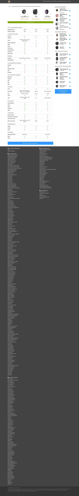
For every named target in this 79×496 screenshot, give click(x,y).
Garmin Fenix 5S (11, 301)
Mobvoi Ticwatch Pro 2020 (12, 222)
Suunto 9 (9, 199)
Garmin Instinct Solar (11, 230)
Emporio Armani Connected (13, 256)
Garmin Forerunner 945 (12, 206)
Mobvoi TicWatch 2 (11, 294)
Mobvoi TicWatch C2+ (11, 226)
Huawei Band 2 (10, 409)
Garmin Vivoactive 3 (11, 290)
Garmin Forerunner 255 (12, 183)
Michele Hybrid (42, 164)
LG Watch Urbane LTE (11, 356)
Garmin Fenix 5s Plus (11, 273)
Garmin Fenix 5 (10, 302)
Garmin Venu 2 (10, 218)
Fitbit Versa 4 (10, 177)
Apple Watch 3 (10, 293)
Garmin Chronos (11, 270)
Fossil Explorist (10, 278)
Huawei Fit (9, 319)
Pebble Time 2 (10, 323)
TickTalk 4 (41, 194)
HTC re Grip (10, 460)
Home (9, 149)
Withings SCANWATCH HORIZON (45, 149)
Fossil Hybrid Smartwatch (44, 156)
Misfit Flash (10, 470)
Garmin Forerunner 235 (12, 286)
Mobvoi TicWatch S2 (11, 257)
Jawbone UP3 (10, 473)
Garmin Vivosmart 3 (11, 410)
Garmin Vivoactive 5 (11, 162)
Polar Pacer (10, 181)
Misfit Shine (10, 469)
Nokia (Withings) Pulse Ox (12, 462)
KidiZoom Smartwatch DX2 (44, 197)
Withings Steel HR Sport (44, 160)
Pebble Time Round (11, 335)
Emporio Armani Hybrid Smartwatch (46, 157)
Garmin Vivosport (11, 412)
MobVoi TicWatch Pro (11, 274)
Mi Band (9, 418)
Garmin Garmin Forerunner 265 (13, 166)
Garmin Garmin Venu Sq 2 (12, 169)
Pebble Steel (10, 358)
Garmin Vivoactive (11, 361)
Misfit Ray (9, 440)
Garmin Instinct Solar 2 (12, 161)
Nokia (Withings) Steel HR (44, 181)
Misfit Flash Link (10, 455)
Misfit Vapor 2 (10, 264)
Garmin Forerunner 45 (12, 249)
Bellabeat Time (42, 152)
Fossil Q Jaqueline (43, 174)
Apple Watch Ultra (11, 172)
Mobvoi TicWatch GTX (11, 228)
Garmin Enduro (10, 201)
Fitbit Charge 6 (10, 378)
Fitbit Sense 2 (10, 178)
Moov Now (10, 449)
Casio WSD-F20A (11, 276)
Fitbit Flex (9, 484)
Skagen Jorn (42, 178)
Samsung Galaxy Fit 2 (11, 386)
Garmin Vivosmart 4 (11, 399)
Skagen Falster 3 (11, 236)
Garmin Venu (10, 244)
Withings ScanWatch (43, 150)
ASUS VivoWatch (11, 345)
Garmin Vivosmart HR (11, 445)
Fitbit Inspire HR (10, 397)
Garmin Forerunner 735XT (12, 326)
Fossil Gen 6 (10, 189)
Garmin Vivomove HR (43, 166)
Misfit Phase (42, 179)
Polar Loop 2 (10, 448)
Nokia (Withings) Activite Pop (45, 186)
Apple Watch (10, 374)
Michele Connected (43, 172)
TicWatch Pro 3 (10, 212)
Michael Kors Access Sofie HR (13, 255)
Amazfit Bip (10, 407)
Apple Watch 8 (10, 180)
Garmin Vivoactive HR (11, 327)
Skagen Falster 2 (11, 253)
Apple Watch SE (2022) (12, 170)
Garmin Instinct (10, 260)
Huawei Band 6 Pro (11, 384)
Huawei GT (10, 232)
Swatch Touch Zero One (12, 353)
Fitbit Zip (9, 480)
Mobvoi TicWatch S (11, 297)
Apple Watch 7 (10, 190)
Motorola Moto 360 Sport (12, 339)
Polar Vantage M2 (11, 211)
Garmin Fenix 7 (10, 173)
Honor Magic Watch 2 (11, 194)
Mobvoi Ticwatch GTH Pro (12, 186)
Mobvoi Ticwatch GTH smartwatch (14, 198)
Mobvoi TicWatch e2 (11, 258)
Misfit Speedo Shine (11, 453)
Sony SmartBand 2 (11, 452)
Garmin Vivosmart (11, 477)
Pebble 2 (9, 324)
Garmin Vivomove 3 (11, 235)
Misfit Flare (10, 411)
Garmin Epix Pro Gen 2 (12, 160)
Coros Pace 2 (10, 210)
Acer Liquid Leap (11, 420)
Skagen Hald (42, 177)
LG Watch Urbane (11, 351)
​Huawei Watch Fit (11, 197)
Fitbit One (9, 481)
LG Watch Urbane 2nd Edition (13, 333)
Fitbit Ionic (9, 298)
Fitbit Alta (9, 437)
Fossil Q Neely (42, 176)
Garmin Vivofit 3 (11, 436)
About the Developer (11, 150)
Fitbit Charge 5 (10, 381)
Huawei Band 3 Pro (11, 394)
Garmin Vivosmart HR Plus (12, 415)
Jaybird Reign (10, 439)
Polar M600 (10, 322)
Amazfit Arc (10, 405)
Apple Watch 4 (10, 265)
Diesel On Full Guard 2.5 (12, 266)
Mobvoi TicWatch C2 (11, 262)
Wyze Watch (10, 193)
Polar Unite (10, 227)
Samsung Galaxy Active (12, 251)
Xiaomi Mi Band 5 (11, 391)
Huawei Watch (10, 352)
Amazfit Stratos (10, 280)
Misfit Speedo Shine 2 (11, 427)
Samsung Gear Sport (11, 291)
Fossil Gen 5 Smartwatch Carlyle (13, 241)
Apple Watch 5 (10, 247)
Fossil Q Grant (42, 183)
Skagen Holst (42, 162)
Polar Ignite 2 (10, 208)
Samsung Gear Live (11, 366)
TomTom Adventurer (11, 316)
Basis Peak (9, 373)
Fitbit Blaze (10, 330)
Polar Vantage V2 (11, 203)
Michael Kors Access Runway (13, 261)
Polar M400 (10, 344)
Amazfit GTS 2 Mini (11, 215)
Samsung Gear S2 (11, 340)
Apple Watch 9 (10, 164)
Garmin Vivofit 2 (11, 478)
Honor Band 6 (10, 385)
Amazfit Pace (10, 281)
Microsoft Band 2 (11, 451)
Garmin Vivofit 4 (11, 406)
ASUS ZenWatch (10, 347)
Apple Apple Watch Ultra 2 (12, 156)
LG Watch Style (10, 307)
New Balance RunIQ (11, 311)
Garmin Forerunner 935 (12, 305)
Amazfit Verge (10, 252)
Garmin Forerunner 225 (12, 341)
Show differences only (30, 22)
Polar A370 (10, 419)
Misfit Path (41, 165)
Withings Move (42, 161)
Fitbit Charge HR (11, 464)
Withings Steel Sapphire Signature (46, 158)
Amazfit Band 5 (10, 390)
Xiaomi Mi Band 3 (11, 402)
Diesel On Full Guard (11, 287)
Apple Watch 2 (10, 320)
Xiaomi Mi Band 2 (11, 428)
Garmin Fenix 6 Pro (11, 205)
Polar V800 (10, 343)
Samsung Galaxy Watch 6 (12, 157)
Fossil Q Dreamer (11, 443)
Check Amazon (24, 18)
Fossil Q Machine (43, 168)
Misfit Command (43, 170)
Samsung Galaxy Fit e (11, 398)
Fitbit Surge (10, 372)
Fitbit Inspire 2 (10, 389)
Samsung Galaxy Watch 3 (12, 231)
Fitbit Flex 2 (10, 426)
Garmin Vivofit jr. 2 (43, 195)
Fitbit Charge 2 (10, 424)
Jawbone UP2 (10, 459)
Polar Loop (10, 456)
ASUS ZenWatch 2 (11, 332)
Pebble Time (10, 355)
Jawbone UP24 (10, 474)
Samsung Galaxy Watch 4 (12, 191)
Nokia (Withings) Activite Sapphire (46, 187)
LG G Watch (10, 362)
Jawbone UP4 (10, 457)
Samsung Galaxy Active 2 (12, 245)
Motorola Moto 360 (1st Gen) (13, 365)
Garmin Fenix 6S (11, 202)
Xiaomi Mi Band (10, 430)
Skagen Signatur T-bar (43, 173)
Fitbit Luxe (9, 387)
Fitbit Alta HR (10, 422)
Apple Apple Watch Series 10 (13, 155)
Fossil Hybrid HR (42, 154)
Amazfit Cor (10, 403)
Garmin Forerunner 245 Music (13, 207)
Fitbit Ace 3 (41, 198)
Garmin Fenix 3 (10, 357)
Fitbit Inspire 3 (10, 176)
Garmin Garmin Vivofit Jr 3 (44, 193)
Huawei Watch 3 (11, 216)
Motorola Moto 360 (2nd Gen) (13, 337)
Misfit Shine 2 (10, 447)
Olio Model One (10, 348)
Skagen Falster (10, 285)
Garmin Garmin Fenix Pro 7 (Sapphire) (14, 168)
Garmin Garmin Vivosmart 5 (13, 380)
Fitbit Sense (10, 224)
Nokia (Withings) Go (11, 432)
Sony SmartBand (11, 466)
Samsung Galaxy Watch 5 (12, 174)
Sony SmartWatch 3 (11, 360)
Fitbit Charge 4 (10, 393)
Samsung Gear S (11, 369)
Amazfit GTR (10, 240)
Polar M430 (10, 303)
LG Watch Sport (10, 308)
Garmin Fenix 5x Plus (11, 272)
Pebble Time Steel (11, 349)
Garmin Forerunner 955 (12, 185)
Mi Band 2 (9, 416)
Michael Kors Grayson (11, 283)
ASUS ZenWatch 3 (11, 310)
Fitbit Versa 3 (10, 223)
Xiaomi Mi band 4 (11, 395)
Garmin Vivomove (43, 182)
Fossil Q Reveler (10, 441)
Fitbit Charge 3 (10, 401)
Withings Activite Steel (43, 185)
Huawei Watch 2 (11, 306)
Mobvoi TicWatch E (11, 295)
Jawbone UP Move (11, 476)
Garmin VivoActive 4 (11, 243)
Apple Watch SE (10, 219)
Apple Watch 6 (10, 220)
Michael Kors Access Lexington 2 (13, 233)
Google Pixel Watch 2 (11, 158)
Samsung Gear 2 (11, 368)
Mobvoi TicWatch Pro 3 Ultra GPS (13, 187)
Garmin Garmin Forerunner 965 (13, 165)
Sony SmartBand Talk (11, 465)
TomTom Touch (10, 423)
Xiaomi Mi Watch (11, 214)
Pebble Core (10, 431)
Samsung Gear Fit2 (11, 434)
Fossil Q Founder (11, 331)
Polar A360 (10, 435)
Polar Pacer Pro (10, 182)
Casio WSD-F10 (10, 328)
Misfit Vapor (10, 312)
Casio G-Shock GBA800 (12, 269)
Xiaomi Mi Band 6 (11, 382)
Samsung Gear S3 (11, 318)
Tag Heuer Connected (43, 153)
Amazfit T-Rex (10, 237)
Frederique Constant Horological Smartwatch (48, 169)
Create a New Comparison (30, 143)
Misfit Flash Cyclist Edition (12, 444)
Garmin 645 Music (11, 277)
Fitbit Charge (10, 482)
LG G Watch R (10, 364)
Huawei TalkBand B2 (11, 461)
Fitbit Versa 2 (10, 248)
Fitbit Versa (10, 282)
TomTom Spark (10, 336)
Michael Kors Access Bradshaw (13, 314)
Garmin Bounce (42, 191)
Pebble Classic (10, 370)
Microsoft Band (10, 472)
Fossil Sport (10, 195)
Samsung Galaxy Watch (12, 268)
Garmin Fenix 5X (11, 299)
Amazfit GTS (10, 239)
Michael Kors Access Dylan (12, 315)
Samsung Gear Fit (11, 468)
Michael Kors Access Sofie (12, 289)
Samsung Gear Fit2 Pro (12, 414)
